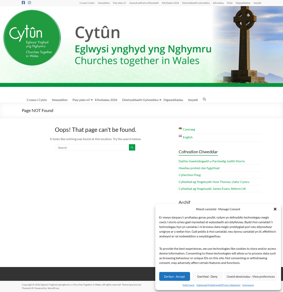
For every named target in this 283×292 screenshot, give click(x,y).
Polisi (229, 2)
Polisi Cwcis (189, 285)
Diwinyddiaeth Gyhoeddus (196, 2)
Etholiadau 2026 (170, 2)
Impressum (248, 285)
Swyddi (257, 2)
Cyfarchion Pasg (190, 175)
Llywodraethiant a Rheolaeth (144, 2)
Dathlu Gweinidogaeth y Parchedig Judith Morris (212, 161)
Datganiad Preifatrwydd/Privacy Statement (218, 285)
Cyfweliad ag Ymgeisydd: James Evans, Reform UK (212, 188)
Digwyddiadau (243, 2)
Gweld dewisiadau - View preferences (251, 276)
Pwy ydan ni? (119, 2)
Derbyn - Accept (174, 276)
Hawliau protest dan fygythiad (199, 168)
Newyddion (104, 2)
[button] (275, 209)
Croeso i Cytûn (87, 2)
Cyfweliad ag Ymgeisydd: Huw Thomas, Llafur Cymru (214, 182)
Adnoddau (218, 2)
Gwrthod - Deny (207, 276)
